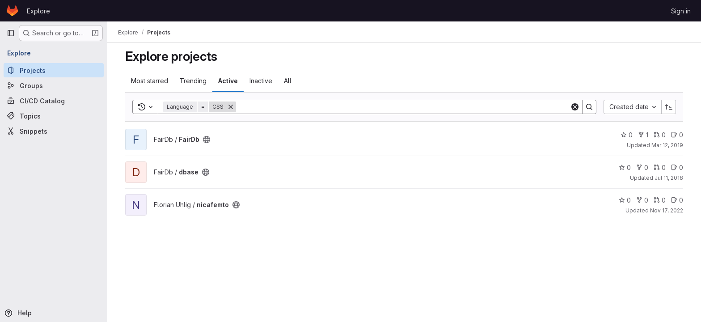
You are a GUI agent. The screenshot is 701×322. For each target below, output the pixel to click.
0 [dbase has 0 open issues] (677, 167)
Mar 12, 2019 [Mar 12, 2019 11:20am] (667, 145)
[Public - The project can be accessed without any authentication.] (206, 139)
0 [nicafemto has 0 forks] (642, 200)
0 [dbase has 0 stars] (625, 167)
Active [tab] (228, 81)
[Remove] (230, 107)
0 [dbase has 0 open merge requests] (660, 167)
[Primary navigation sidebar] (11, 33)
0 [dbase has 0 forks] (642, 167)
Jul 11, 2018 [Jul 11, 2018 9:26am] (669, 177)
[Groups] (54, 85)
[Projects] (54, 70)
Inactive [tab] (260, 81)
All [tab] (287, 81)
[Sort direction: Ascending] (669, 107)
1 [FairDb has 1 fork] (643, 135)
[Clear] (575, 107)
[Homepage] (12, 11)
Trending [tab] (193, 81)
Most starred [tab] (149, 81)
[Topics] (54, 116)
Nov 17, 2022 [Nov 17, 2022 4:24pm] (666, 210)
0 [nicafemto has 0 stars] (625, 200)
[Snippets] (54, 131)
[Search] (403, 107)
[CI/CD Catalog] (54, 100)
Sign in (681, 11)
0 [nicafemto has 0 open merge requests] (660, 200)
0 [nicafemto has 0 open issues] (677, 200)
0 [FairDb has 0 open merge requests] (660, 135)
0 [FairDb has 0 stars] (627, 135)
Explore (38, 11)
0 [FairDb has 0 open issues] (677, 135)
